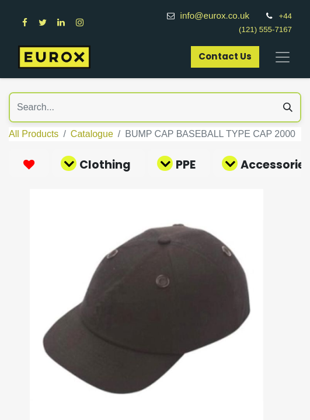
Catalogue (92, 134)
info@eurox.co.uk (221, 15)
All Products (33, 134)
